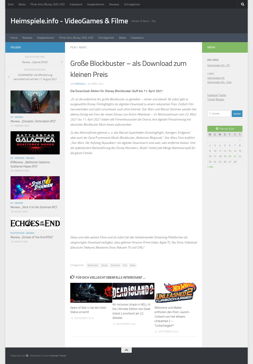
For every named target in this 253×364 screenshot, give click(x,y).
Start (11, 4)
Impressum (76, 4)
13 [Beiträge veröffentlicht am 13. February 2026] (229, 150)
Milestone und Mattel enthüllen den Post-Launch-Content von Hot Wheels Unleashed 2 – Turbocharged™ (172, 316)
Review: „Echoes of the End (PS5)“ (32, 237)
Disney (104, 265)
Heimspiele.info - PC (218, 65)
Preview (19, 158)
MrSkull (80, 83)
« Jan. (210, 166)
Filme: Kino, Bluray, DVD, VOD (47, 4)
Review (19, 117)
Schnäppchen (132, 4)
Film (73, 47)
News (83, 47)
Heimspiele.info (216, 78)
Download (115, 265)
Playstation (17, 233)
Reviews (114, 4)
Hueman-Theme (58, 355)
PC (12, 117)
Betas (22, 4)
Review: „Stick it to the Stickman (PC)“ (34, 207)
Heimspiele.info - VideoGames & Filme (69, 21)
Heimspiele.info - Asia (219, 82)
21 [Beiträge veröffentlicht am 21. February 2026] (234, 156)
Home (13, 37)
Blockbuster (93, 265)
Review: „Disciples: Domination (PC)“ (33, 121)
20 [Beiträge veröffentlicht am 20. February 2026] (229, 156)
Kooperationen (95, 4)
